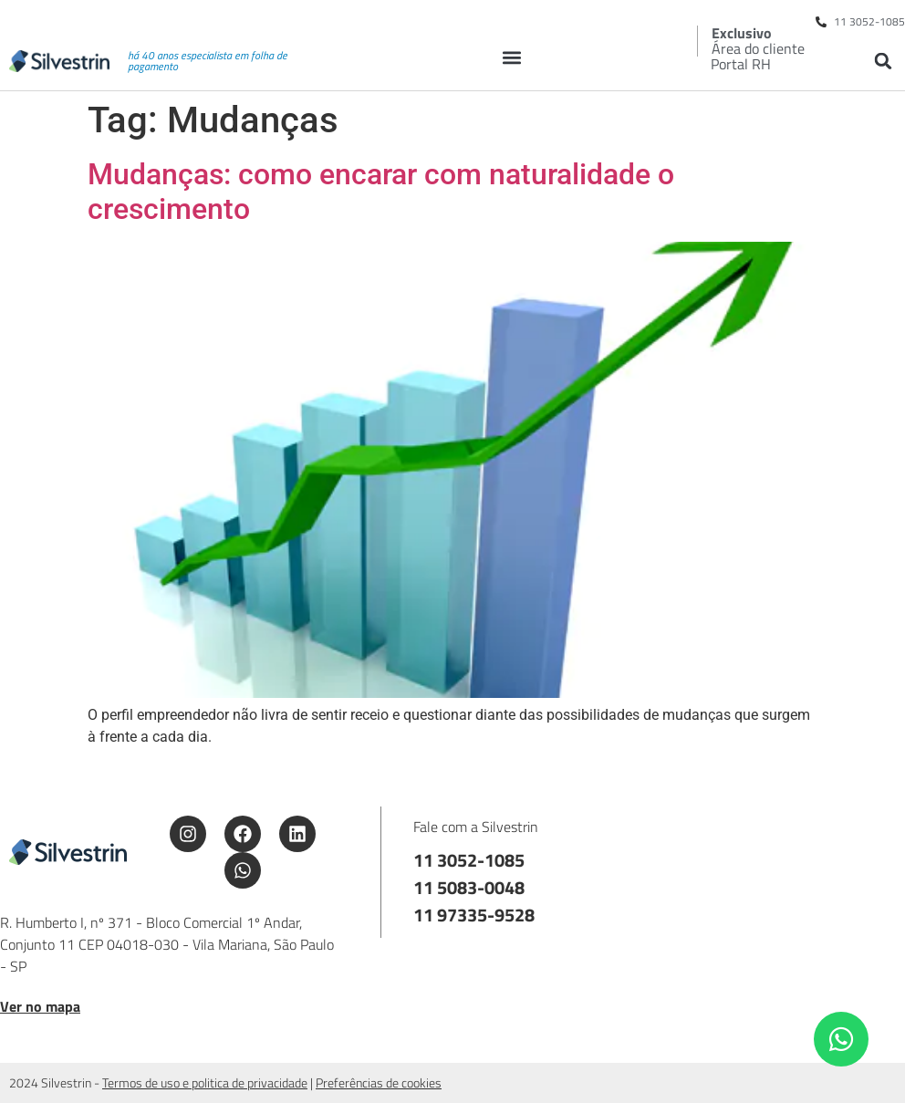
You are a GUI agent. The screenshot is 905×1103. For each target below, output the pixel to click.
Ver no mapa (40, 1006)
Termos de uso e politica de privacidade (204, 1082)
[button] (512, 57)
